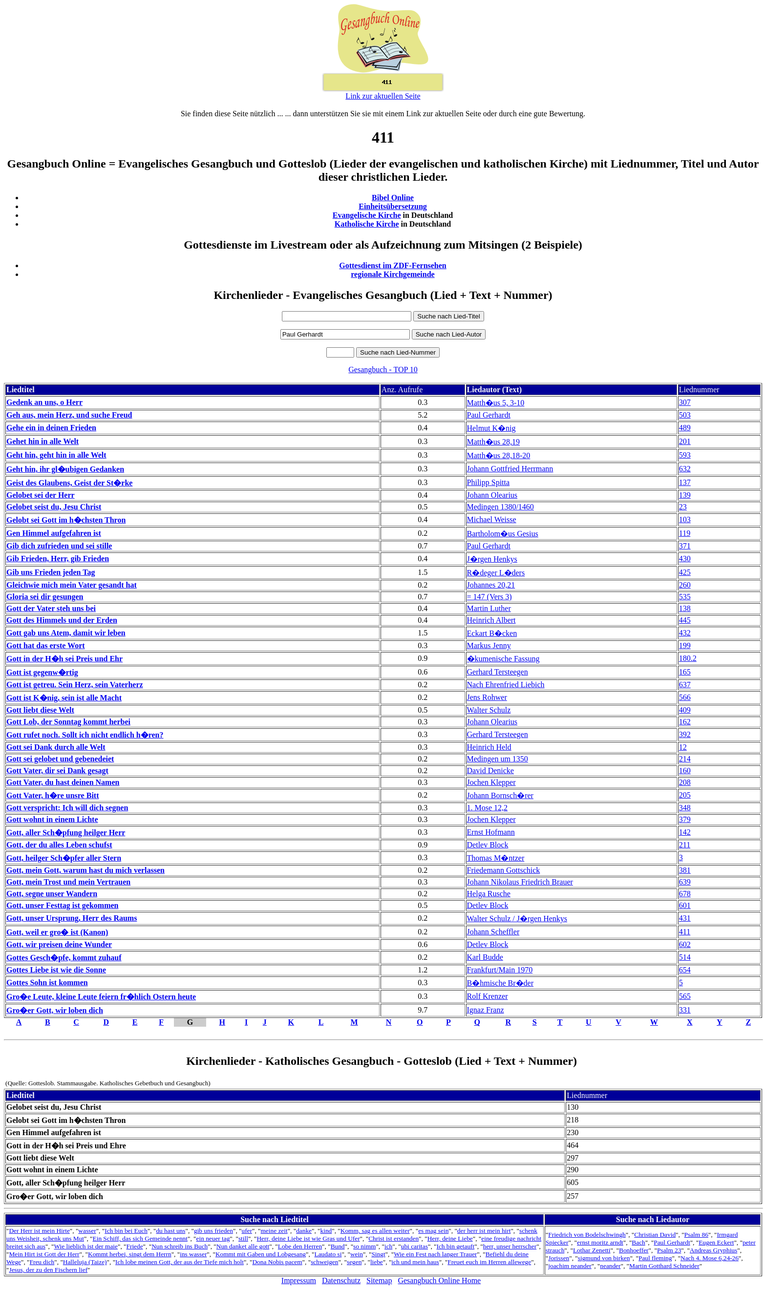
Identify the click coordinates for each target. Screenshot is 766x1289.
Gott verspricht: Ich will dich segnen (67, 807)
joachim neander (569, 1265)
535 (685, 596)
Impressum (298, 1280)
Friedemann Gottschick (503, 870)
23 (683, 507)
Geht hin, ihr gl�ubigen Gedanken (65, 469)
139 (685, 495)
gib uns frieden (213, 1230)
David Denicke (490, 770)
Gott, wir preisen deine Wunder (59, 944)
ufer (246, 1230)
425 (685, 572)
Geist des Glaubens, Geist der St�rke (69, 483)
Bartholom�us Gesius (502, 533)
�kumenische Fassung (503, 659)
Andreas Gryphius (713, 1250)
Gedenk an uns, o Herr (44, 402)
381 (685, 870)
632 (685, 469)
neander (610, 1265)
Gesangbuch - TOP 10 (382, 369)
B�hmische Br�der (500, 983)
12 (683, 747)
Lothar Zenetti (592, 1250)
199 (685, 645)
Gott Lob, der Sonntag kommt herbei (68, 722)
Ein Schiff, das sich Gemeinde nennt (140, 1238)
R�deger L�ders (496, 573)
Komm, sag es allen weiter (375, 1230)
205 (685, 795)
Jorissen (558, 1258)
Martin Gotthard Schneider (664, 1265)
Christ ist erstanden (393, 1238)
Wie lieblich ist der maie (86, 1246)
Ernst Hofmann (491, 832)
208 (685, 782)
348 (685, 807)
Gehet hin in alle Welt (42, 441)
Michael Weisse (491, 519)
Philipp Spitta (488, 482)
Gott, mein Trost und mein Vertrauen (68, 882)
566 (685, 697)
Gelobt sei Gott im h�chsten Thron (66, 520)
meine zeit (274, 1230)
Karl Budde (485, 957)
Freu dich (42, 1262)
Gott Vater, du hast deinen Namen (62, 782)
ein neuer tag (213, 1238)
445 (685, 620)
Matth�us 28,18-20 (499, 455)
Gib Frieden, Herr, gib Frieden (57, 558)
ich (388, 1246)
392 (685, 734)
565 (685, 996)
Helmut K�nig (491, 428)
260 (685, 585)
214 (685, 759)
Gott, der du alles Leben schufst (59, 845)
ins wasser (193, 1254)
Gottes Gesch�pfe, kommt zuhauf (64, 957)
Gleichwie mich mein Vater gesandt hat (71, 585)
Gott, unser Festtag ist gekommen (62, 905)
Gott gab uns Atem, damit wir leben (66, 633)
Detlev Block (488, 845)
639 (685, 882)
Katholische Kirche (367, 224)
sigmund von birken (604, 1258)
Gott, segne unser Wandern (51, 893)
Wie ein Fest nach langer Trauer (435, 1254)
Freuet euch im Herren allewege (489, 1262)
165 (685, 672)
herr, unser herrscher (509, 1246)
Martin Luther (489, 608)
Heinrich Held (489, 747)
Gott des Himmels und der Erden (61, 620)
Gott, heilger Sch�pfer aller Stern (63, 858)
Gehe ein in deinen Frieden (51, 427)
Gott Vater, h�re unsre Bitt (52, 795)
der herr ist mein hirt (484, 1230)
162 (685, 722)
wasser (87, 1230)
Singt (378, 1254)
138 (685, 608)
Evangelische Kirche (367, 215)
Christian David (655, 1234)
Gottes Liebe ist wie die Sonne (56, 970)
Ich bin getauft (455, 1246)
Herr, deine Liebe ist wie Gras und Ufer (308, 1238)
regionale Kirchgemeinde (392, 274)
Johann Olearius (492, 495)
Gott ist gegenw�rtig (42, 672)
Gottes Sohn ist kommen (47, 982)
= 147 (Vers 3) (489, 596)
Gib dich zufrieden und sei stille (59, 546)
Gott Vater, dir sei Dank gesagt (57, 770)
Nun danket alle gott (242, 1246)
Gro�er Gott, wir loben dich (54, 1010)
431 (685, 918)
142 (685, 832)
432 (685, 633)
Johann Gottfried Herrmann (510, 469)
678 (685, 893)
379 (685, 819)
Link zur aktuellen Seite (382, 96)
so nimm (364, 1246)
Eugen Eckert (716, 1242)
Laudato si (328, 1254)
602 (685, 944)
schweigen (324, 1262)
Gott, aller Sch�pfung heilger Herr (65, 832)
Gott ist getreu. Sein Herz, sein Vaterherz (74, 684)
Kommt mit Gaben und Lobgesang (260, 1254)
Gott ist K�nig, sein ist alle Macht (64, 698)
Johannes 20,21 (491, 585)
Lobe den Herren (300, 1246)
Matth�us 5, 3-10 (496, 403)
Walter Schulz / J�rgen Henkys (517, 918)
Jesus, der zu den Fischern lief (48, 1269)
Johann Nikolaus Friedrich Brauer (520, 882)
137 (685, 482)
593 (685, 455)
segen (354, 1262)
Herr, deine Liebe (450, 1238)
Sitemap (379, 1280)
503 (685, 415)
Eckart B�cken (492, 633)
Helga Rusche (489, 893)
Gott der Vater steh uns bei (51, 608)
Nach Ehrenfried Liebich (506, 684)
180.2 (688, 658)
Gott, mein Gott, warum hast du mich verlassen (85, 870)
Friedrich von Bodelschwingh (586, 1234)
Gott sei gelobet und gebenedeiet (60, 759)
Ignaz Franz (485, 1010)
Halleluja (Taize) (85, 1262)
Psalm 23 (669, 1250)
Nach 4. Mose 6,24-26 (710, 1258)
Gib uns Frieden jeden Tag (50, 572)
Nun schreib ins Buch (179, 1246)
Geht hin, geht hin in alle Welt (56, 455)
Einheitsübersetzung (393, 206)
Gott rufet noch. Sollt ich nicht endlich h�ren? (85, 735)
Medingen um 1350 (497, 759)
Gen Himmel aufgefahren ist (53, 533)
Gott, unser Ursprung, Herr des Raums (71, 918)
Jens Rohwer (487, 697)
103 (685, 519)
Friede (135, 1246)
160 (685, 770)
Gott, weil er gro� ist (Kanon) (57, 932)
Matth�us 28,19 (493, 442)
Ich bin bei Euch (126, 1230)
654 (685, 970)
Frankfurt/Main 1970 (500, 970)
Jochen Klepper (491, 782)
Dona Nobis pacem (277, 1262)
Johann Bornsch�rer (500, 795)
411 (684, 932)
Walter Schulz (489, 710)
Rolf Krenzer (487, 996)
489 (685, 427)
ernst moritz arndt (600, 1242)
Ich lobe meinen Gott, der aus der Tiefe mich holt (179, 1262)
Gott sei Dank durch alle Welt (56, 747)
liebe (376, 1262)
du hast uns (170, 1230)
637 (685, 684)
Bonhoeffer (633, 1250)
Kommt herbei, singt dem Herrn (129, 1254)
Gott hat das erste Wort (45, 645)
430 (685, 558)
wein (356, 1254)
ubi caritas (414, 1246)
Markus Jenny (489, 645)
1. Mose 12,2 (487, 807)
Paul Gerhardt (489, 415)
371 (685, 546)
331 (685, 1010)
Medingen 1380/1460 (500, 507)
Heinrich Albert (491, 620)
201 (685, 441)
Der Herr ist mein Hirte (39, 1230)
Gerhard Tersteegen (497, 672)
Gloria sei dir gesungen (45, 596)
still (243, 1238)
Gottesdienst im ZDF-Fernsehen (393, 265)
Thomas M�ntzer (496, 858)
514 (685, 957)
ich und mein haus (415, 1262)
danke (304, 1230)
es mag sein (433, 1230)
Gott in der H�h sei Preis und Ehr (64, 659)
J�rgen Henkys (492, 559)
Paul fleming (655, 1258)
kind (326, 1230)
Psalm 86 (696, 1234)
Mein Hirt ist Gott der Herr (44, 1254)
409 (685, 710)
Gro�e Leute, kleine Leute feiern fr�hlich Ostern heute (101, 997)
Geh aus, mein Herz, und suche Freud (69, 415)
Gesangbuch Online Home (439, 1280)
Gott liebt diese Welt (40, 710)
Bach (638, 1242)
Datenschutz (341, 1280)
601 (685, 905)
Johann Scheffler (493, 932)
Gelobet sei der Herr (40, 495)
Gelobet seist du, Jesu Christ (53, 507)
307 (685, 402)
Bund (338, 1246)
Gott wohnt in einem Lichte (52, 819)
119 (684, 533)
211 (684, 845)
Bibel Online (393, 197)
